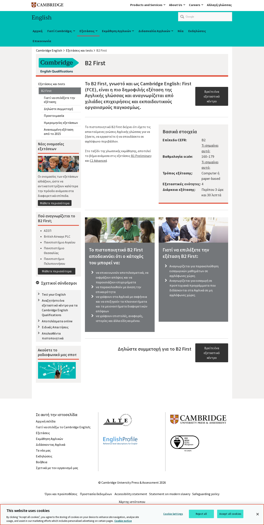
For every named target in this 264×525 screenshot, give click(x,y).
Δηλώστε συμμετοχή (58, 109)
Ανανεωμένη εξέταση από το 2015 (58, 131)
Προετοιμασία (54, 116)
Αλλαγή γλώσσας (219, 5)
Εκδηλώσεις (197, 31)
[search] (205, 16)
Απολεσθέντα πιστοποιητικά (52, 335)
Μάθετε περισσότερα (55, 203)
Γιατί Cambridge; (59, 31)
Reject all (201, 514)
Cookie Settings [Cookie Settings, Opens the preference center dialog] (173, 514)
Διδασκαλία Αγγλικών (154, 31)
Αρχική (37, 31)
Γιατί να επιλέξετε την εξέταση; (59, 100)
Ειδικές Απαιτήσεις (55, 327)
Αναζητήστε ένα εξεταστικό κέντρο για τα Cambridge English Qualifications (60, 307)
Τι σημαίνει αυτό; (210, 148)
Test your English (54, 294)
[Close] (257, 514)
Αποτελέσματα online (57, 321)
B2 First (46, 91)
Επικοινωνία (42, 41)
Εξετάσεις (87, 31)
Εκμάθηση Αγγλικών (116, 31)
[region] (132, 514)
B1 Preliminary (141, 156)
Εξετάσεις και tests (51, 84)
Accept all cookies (230, 514)
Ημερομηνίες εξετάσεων (61, 123)
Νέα (180, 31)
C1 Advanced (98, 161)
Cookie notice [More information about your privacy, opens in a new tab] (123, 521)
